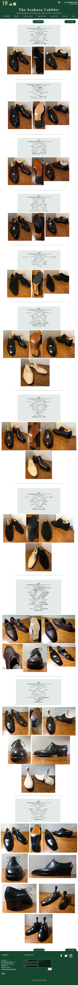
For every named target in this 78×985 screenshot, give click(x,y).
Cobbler (51, 10)
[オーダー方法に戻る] (38, 21)
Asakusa (34, 10)
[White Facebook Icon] (61, 956)
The (22, 10)
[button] (16, 16)
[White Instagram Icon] (71, 956)
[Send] (50, 969)
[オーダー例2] (70, 21)
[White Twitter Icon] (66, 956)
